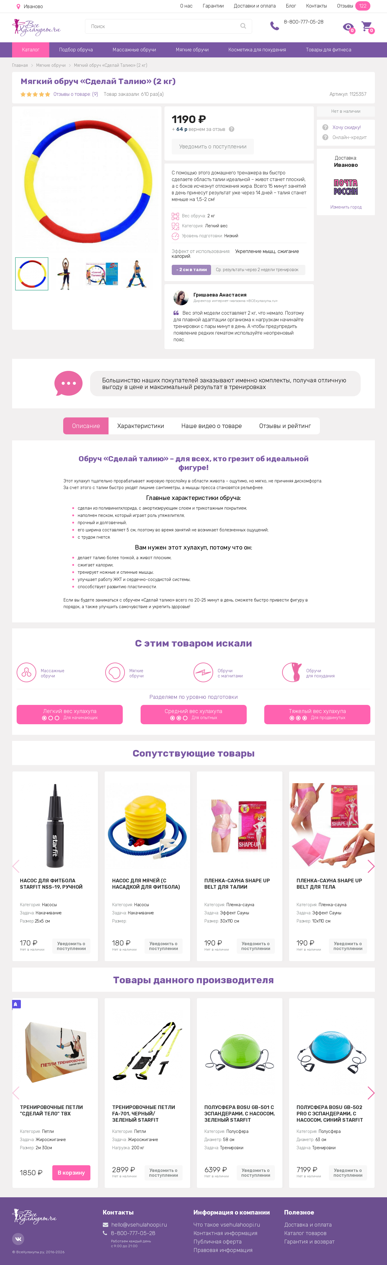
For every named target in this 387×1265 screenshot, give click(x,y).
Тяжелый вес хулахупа (317, 711)
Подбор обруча (76, 50)
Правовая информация (223, 1250)
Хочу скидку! (347, 127)
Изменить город (346, 207)
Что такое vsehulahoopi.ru (227, 1225)
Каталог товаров (305, 1233)
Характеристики (140, 426)
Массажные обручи (134, 50)
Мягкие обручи (192, 50)
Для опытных (193, 717)
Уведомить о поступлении (212, 146)
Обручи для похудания (320, 673)
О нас (186, 6)
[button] (371, 866)
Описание (86, 426)
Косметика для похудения (257, 50)
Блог (291, 6)
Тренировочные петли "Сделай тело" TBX (51, 1110)
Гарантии (213, 6)
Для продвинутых (317, 717)
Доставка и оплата (308, 1225)
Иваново (30, 7)
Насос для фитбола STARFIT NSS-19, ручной (51, 884)
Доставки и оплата (255, 6)
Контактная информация (225, 1233)
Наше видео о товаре (211, 426)
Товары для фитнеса (328, 50)
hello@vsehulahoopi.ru (135, 1225)
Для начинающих (70, 717)
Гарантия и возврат (309, 1241)
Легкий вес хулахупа (69, 711)
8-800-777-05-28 (304, 22)
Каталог (30, 50)
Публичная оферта (218, 1241)
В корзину (71, 1172)
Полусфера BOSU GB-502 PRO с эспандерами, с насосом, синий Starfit (330, 1113)
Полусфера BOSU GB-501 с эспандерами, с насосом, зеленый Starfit (239, 1113)
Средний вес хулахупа (193, 711)
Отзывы (353, 6)
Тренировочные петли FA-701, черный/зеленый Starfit (143, 1113)
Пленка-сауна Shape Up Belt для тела (329, 884)
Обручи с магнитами (230, 673)
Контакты (316, 6)
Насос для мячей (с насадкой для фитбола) (146, 884)
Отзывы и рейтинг (285, 426)
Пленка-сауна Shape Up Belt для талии (237, 884)
